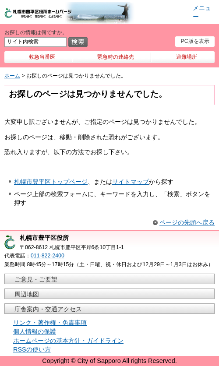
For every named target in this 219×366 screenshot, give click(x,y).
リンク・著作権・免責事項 (50, 322)
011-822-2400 (47, 256)
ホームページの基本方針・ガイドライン (68, 340)
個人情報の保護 (34, 331)
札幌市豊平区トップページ (51, 181)
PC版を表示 (194, 41)
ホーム (12, 76)
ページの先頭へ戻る (187, 222)
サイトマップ (130, 181)
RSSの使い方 (32, 349)
